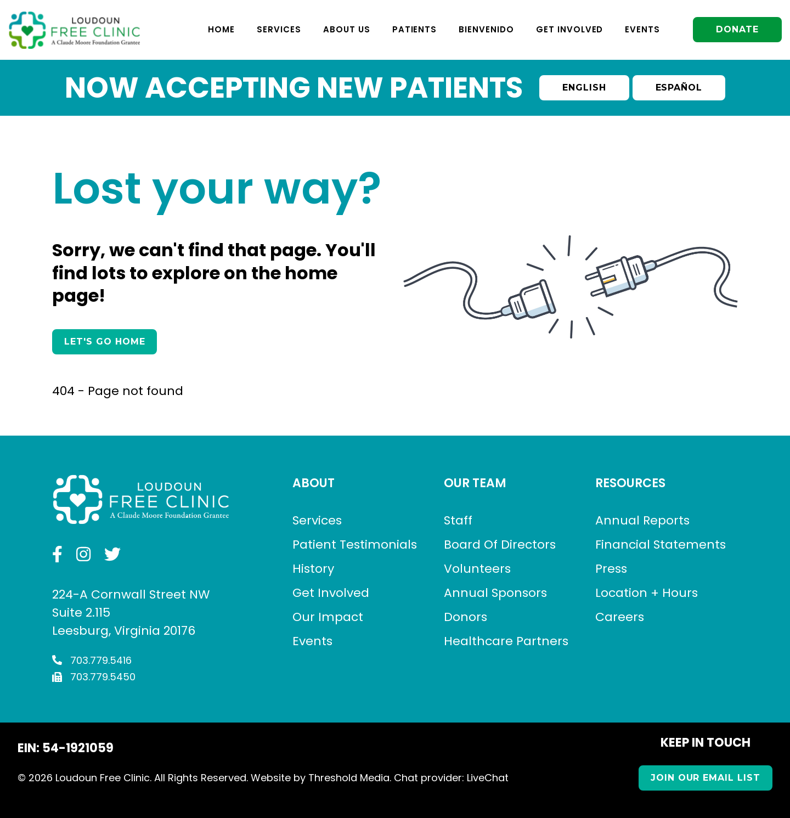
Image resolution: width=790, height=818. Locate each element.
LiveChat (488, 778)
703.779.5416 (92, 660)
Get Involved (569, 29)
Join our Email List (705, 777)
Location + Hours (646, 592)
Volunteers (477, 568)
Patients (414, 29)
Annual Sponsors (495, 592)
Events (642, 29)
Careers (619, 616)
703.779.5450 (94, 677)
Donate (737, 29)
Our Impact (327, 616)
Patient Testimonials (354, 544)
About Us (346, 29)
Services (279, 29)
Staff (458, 520)
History (313, 568)
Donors (465, 616)
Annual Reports (642, 520)
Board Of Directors (500, 544)
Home (221, 29)
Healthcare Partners (506, 641)
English (584, 87)
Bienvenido (486, 29)
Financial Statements (660, 544)
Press (611, 568)
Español (679, 87)
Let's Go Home (104, 341)
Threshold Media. (349, 778)
